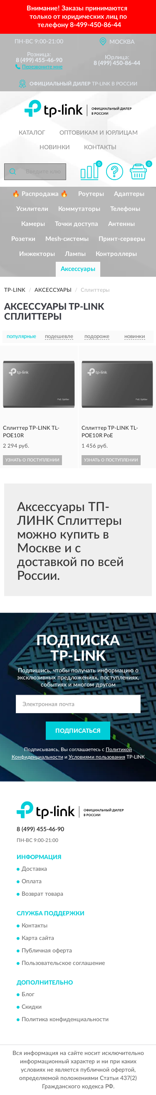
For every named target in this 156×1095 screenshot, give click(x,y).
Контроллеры (116, 254)
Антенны (121, 224)
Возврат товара (42, 894)
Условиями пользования (97, 756)
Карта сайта (38, 938)
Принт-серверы (122, 239)
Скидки (32, 1007)
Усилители (32, 209)
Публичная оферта (47, 951)
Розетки (23, 239)
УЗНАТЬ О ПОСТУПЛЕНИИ (32, 460)
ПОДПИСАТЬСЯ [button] (78, 731)
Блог (28, 994)
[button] (38, 66)
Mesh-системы (67, 239)
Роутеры (91, 194)
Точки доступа (76, 224)
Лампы (75, 254)
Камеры (33, 224)
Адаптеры (129, 194)
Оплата (32, 882)
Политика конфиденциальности (65, 1019)
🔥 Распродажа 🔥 (40, 194)
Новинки (55, 147)
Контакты (100, 147)
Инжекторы (37, 254)
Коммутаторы (79, 209)
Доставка (34, 869)
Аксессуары (78, 269)
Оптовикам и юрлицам (98, 133)
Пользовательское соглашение (63, 963)
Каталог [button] (32, 133)
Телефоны (125, 209)
